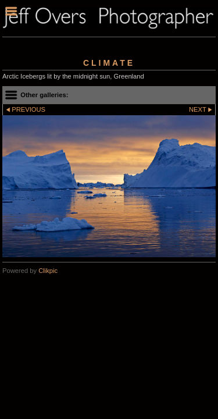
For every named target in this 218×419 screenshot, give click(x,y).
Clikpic (48, 270)
